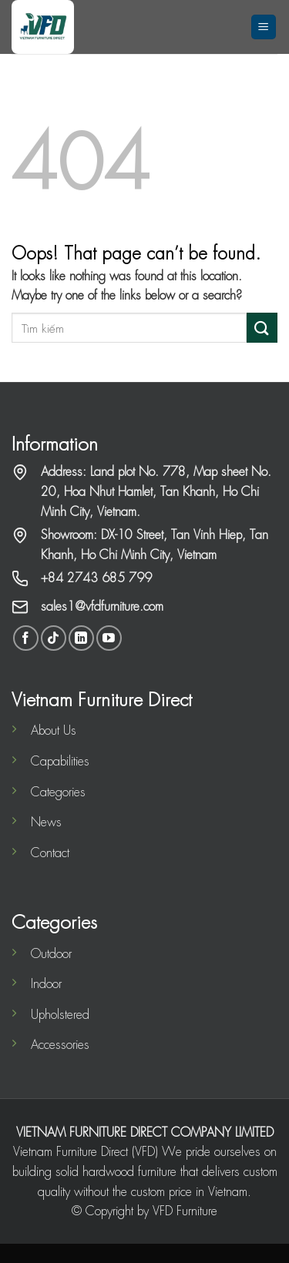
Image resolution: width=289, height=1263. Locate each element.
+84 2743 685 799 (96, 577)
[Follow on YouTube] (109, 638)
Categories (58, 791)
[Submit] (262, 328)
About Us (53, 730)
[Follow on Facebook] (26, 638)
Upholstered (60, 1014)
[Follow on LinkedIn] (81, 638)
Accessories (60, 1044)
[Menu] (264, 27)
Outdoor (51, 953)
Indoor (46, 983)
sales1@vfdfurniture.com (102, 606)
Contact (50, 852)
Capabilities (60, 760)
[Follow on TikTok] (53, 638)
